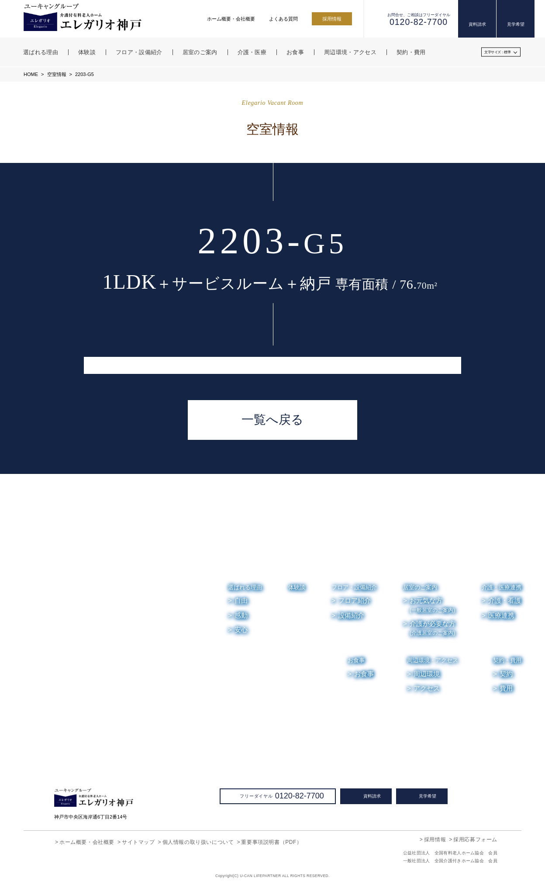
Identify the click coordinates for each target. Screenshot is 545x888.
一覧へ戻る (272, 420)
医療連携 (501, 615)
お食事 (356, 660)
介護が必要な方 (432, 628)
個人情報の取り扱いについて (198, 842)
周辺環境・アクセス (432, 660)
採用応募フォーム (475, 839)
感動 (241, 615)
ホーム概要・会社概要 (231, 18)
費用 (506, 688)
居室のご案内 (420, 587)
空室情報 (56, 74)
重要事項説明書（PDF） (271, 842)
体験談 (296, 587)
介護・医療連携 (501, 587)
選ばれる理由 (245, 587)
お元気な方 (432, 605)
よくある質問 (283, 18)
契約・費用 (507, 660)
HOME (31, 74)
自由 (241, 600)
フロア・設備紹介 (354, 587)
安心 (241, 630)
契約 (506, 674)
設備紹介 (351, 615)
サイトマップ (138, 842)
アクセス (427, 688)
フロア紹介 (354, 600)
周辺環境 (427, 674)
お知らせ (425, 717)
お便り (460, 717)
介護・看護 (504, 600)
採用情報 (331, 18)
